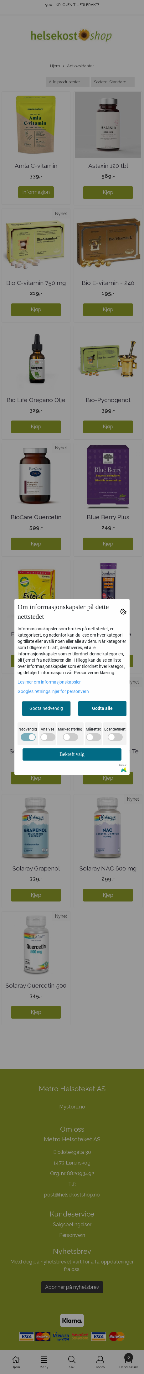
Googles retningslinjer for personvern (53, 691)
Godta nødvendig (46, 708)
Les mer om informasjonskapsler (49, 681)
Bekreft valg (72, 754)
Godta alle (102, 708)
